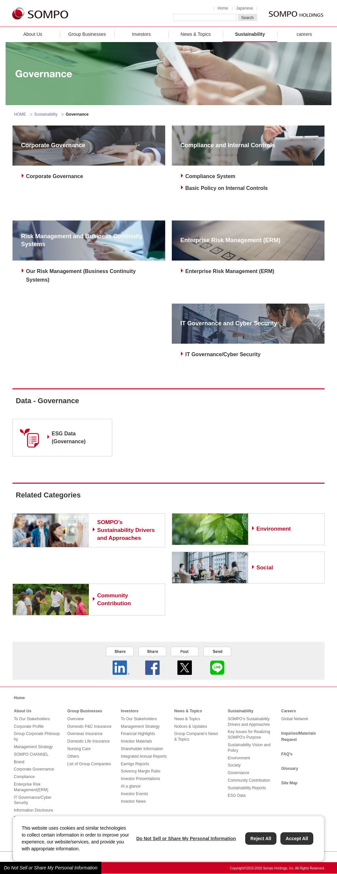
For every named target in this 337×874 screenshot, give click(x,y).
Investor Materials (136, 741)
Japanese (244, 8)
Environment (239, 758)
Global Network (294, 719)
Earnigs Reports (135, 764)
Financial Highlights (138, 733)
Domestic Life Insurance (88, 741)
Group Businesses (87, 34)
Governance (238, 772)
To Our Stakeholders (32, 719)
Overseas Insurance (85, 733)
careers (304, 34)
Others (73, 756)
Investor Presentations (140, 778)
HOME (20, 114)
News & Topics (196, 34)
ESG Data (237, 795)
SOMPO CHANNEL (31, 754)
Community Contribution (249, 780)
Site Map (289, 783)
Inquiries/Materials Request (298, 736)
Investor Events (134, 794)
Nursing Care (79, 749)
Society (234, 765)
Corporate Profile (29, 726)
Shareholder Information (142, 749)
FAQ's (287, 754)
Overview (75, 719)
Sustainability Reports (247, 788)
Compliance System (210, 176)
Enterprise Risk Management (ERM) (229, 271)
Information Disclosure (33, 810)
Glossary (289, 768)
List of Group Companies (89, 764)
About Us (32, 34)
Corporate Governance (54, 176)
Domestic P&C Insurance (89, 726)
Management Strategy (33, 747)
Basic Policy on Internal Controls (226, 188)
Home (223, 8)
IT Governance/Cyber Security (223, 354)
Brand (19, 762)
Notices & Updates (190, 726)
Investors (141, 34)
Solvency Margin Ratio (140, 771)
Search (247, 17)
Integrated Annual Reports (144, 756)
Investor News (133, 801)
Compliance (24, 776)
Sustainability (250, 34)
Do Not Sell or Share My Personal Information (50, 867)
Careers (288, 711)
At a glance (131, 786)
